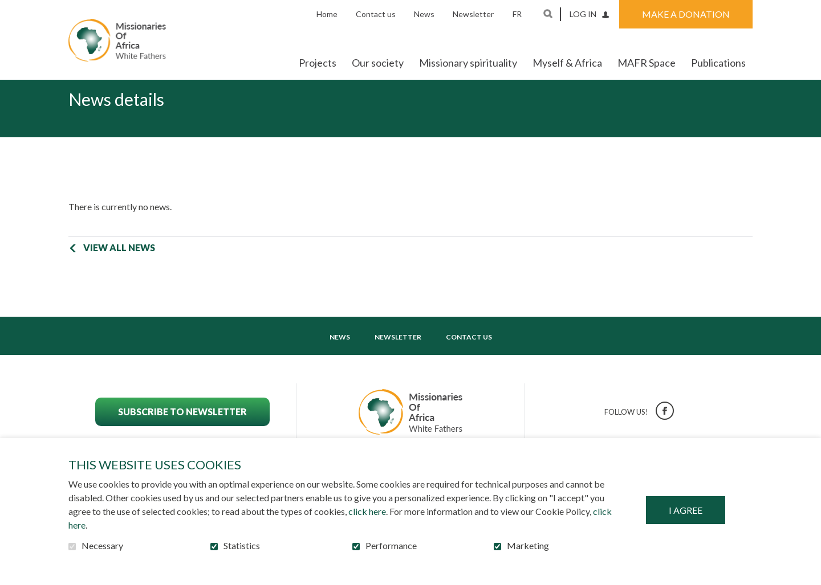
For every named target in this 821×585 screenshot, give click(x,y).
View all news (119, 265)
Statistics (241, 546)
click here (367, 511)
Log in (583, 14)
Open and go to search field (547, 13)
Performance (391, 546)
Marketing (528, 546)
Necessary (102, 546)
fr (517, 14)
